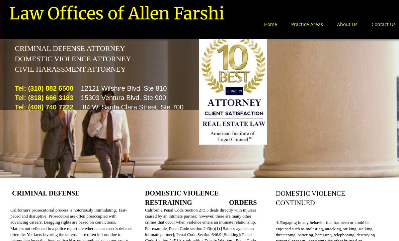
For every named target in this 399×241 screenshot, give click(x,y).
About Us (347, 24)
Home (270, 24)
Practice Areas (307, 24)
